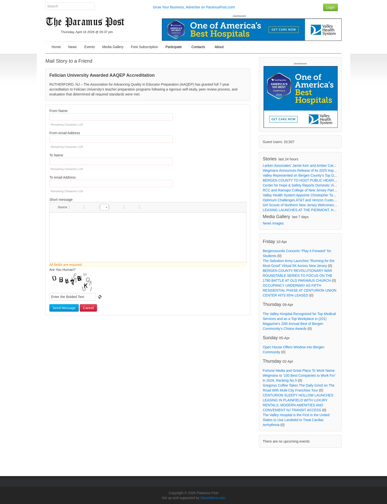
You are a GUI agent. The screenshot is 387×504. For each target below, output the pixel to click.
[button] (60, 207)
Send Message (64, 308)
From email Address (64, 133)
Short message (61, 200)
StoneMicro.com (212, 498)
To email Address (62, 177)
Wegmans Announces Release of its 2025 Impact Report (306, 170)
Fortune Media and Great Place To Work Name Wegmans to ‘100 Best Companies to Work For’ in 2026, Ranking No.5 (299, 375)
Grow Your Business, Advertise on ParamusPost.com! (194, 7)
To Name (56, 155)
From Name (58, 111)
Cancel (88, 308)
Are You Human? (62, 270)
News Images (273, 223)
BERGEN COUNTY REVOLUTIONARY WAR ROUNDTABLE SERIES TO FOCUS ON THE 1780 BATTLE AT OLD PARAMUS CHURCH (297, 275)
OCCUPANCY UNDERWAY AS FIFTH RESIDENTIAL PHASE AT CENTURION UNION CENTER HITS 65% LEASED (299, 290)
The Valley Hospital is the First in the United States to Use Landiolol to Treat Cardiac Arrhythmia (296, 420)
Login (330, 7)
